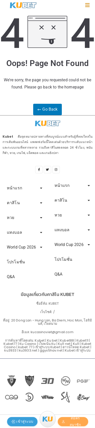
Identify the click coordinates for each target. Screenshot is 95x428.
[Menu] (48, 419)
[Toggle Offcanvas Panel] (87, 6)
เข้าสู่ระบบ (22, 421)
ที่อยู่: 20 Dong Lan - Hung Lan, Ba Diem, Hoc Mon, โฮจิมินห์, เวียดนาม (47, 322)
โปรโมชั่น (16, 262)
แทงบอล (25, 232)
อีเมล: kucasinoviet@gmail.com (47, 332)
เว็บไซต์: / (47, 311)
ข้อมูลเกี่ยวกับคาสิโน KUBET (47, 294)
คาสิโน (25, 202)
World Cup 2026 (25, 247)
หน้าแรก (25, 188)
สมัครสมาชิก (71, 421)
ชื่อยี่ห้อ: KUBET (47, 303)
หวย (25, 217)
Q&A (11, 276)
